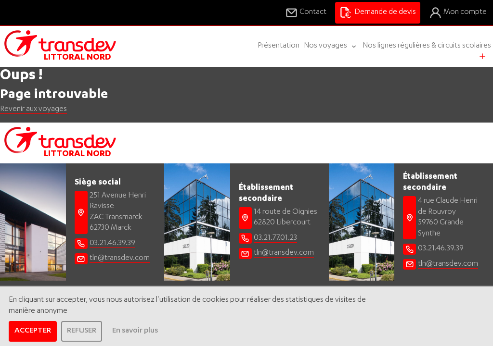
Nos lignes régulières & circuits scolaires (427, 46)
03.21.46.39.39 (112, 243)
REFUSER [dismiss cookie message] (81, 331)
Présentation (278, 46)
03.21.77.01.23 (275, 238)
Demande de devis (377, 12)
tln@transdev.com (120, 258)
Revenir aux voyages (33, 109)
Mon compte (458, 12)
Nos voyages (331, 46)
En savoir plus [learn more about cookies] (135, 331)
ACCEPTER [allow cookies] (32, 331)
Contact (305, 12)
